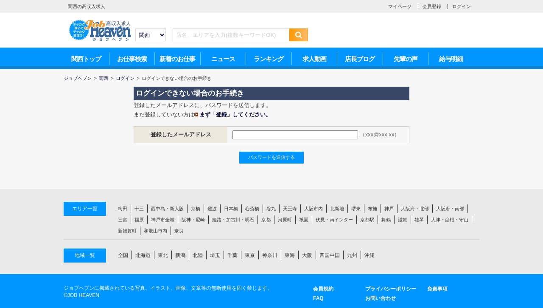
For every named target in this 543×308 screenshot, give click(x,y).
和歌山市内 (155, 230)
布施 (372, 208)
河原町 (285, 219)
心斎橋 (252, 208)
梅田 (122, 208)
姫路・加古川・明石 (233, 219)
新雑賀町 (127, 230)
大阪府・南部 (450, 208)
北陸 (198, 255)
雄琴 (419, 219)
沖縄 (369, 255)
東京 (250, 255)
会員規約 (323, 289)
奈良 (179, 230)
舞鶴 (386, 219)
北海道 (143, 255)
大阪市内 (313, 208)
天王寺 (290, 208)
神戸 (389, 208)
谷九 (271, 208)
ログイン (461, 6)
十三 (139, 208)
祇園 (303, 219)
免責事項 (437, 289)
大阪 (307, 255)
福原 (139, 219)
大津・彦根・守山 (449, 219)
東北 (163, 255)
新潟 (180, 255)
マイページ (399, 6)
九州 (352, 255)
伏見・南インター (334, 219)
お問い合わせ (380, 298)
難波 (212, 208)
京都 (266, 219)
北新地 (337, 208)
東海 (290, 255)
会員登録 (432, 6)
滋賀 (402, 219)
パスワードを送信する (271, 157)
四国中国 (329, 255)
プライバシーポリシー (390, 289)
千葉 (232, 255)
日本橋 (231, 208)
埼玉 (215, 255)
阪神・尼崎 (193, 219)
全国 (123, 255)
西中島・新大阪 (167, 208)
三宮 (122, 219)
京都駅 (367, 219)
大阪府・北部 (415, 208)
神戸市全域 (162, 219)
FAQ (318, 298)
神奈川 (269, 255)
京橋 (195, 208)
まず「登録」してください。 (235, 114)
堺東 (356, 208)
